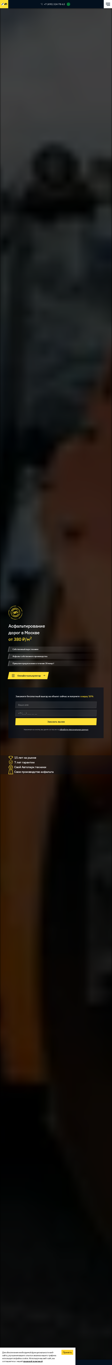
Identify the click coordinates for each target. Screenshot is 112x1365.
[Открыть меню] (108, 4)
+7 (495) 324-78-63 (54, 4)
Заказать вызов (56, 721)
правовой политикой (33, 1361)
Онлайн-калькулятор (28, 675)
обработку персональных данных (74, 729)
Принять (67, 1352)
